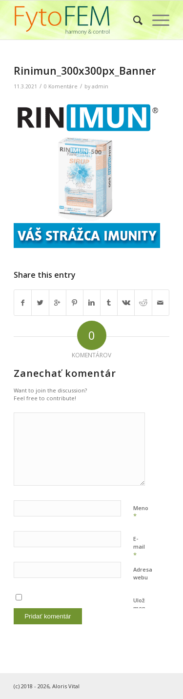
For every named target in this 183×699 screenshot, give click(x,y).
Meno (140, 512)
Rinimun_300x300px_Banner (85, 71)
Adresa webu (142, 573)
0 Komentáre (61, 86)
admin (100, 86)
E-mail (139, 547)
